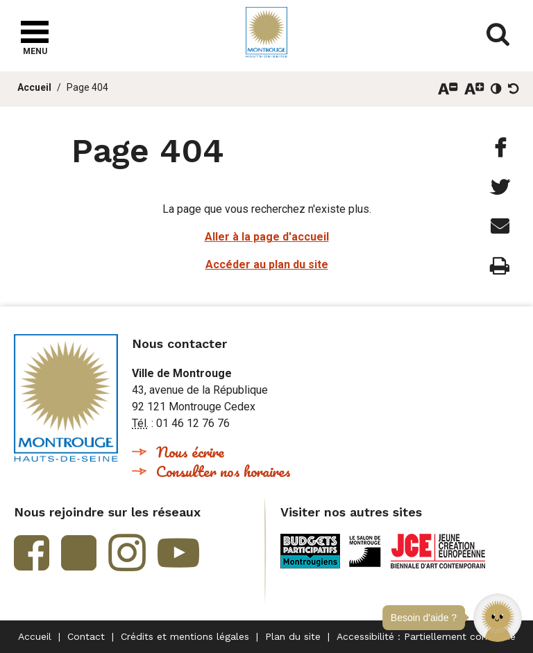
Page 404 (87, 87)
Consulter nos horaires (223, 471)
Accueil (34, 87)
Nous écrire (190, 451)
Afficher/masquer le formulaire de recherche (498, 34)
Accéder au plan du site (266, 264)
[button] (497, 617)
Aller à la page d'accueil (267, 236)
